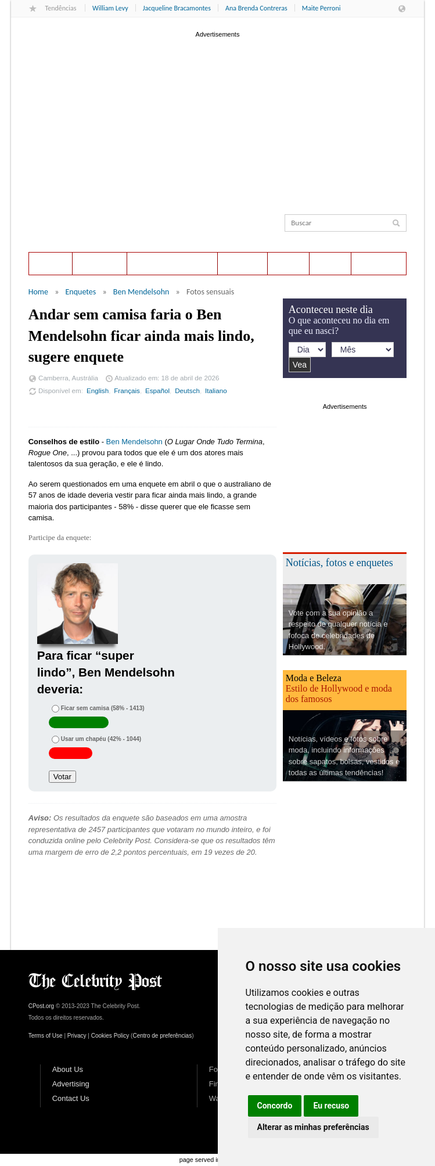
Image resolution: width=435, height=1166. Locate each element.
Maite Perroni (321, 8)
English (98, 390)
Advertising (70, 1083)
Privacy (77, 1035)
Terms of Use (45, 1035)
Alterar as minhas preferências (313, 1127)
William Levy (110, 8)
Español (157, 390)
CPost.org (41, 1006)
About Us (67, 1069)
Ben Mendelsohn (141, 292)
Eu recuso (331, 1105)
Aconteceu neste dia (172, 263)
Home (50, 263)
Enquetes (99, 263)
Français (127, 390)
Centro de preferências (162, 1035)
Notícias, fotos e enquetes (339, 562)
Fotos (288, 263)
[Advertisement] (218, 121)
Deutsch (187, 390)
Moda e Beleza (313, 678)
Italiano (216, 390)
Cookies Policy (110, 1035)
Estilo (330, 263)
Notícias (242, 263)
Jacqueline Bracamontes (177, 8)
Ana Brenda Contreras (256, 8)
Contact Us (70, 1098)
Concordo (275, 1105)
